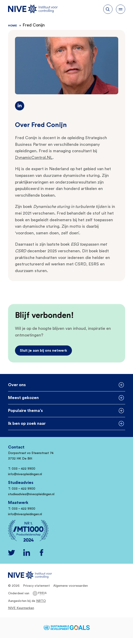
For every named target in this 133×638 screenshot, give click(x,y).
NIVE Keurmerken (21, 608)
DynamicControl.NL (34, 157)
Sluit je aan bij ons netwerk (43, 350)
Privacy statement (36, 585)
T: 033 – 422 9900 (21, 468)
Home (12, 25)
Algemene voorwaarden (70, 585)
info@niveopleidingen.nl (25, 474)
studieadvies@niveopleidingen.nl (31, 494)
